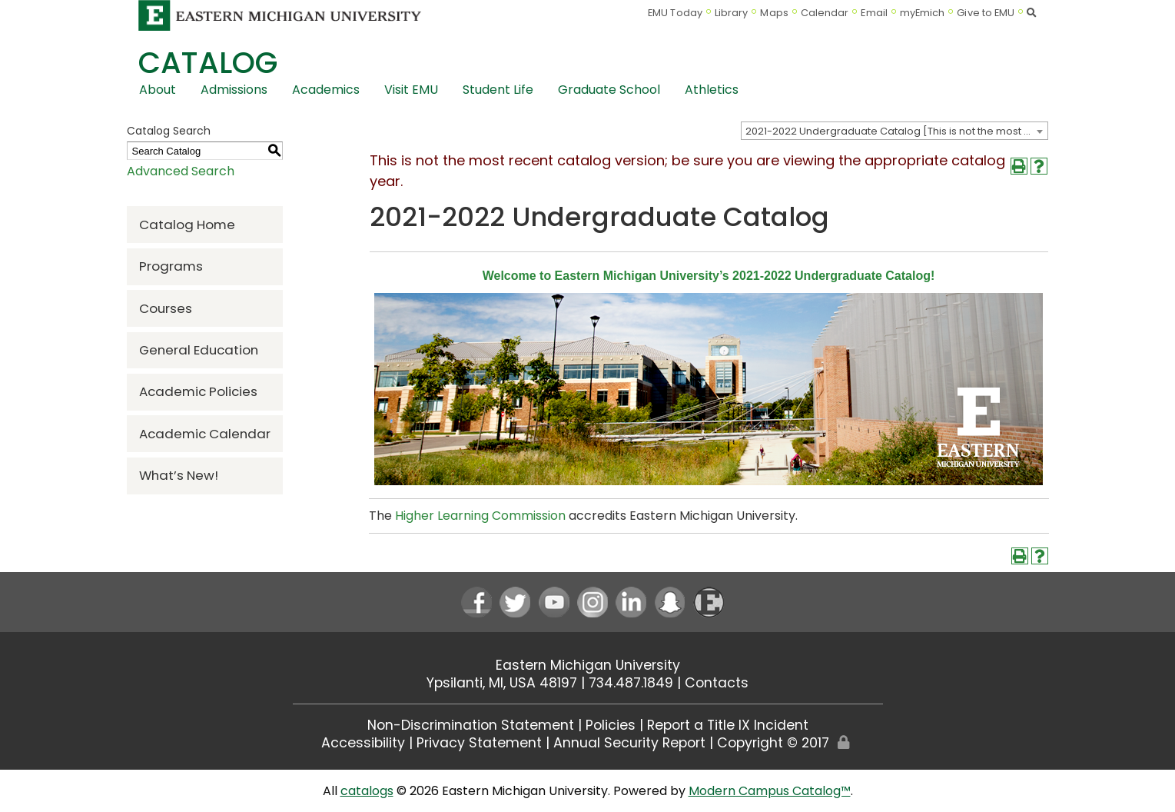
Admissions (234, 89)
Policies (611, 725)
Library (731, 12)
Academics (326, 89)
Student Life (498, 89)
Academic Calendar (205, 433)
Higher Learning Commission (480, 515)
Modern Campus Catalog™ (770, 791)
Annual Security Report (629, 743)
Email (874, 12)
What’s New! (178, 475)
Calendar (825, 12)
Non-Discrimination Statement (470, 725)
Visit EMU (411, 89)
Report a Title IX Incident (727, 725)
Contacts (716, 683)
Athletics (712, 89)
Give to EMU (985, 12)
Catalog (207, 62)
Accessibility (363, 743)
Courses (165, 308)
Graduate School (609, 89)
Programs (171, 266)
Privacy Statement (479, 743)
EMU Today (675, 12)
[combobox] (894, 130)
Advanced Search (180, 171)
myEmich (922, 12)
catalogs (366, 791)
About (157, 89)
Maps (774, 12)
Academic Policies (198, 391)
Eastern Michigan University (588, 665)
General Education (198, 350)
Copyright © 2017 (773, 743)
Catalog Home (187, 224)
